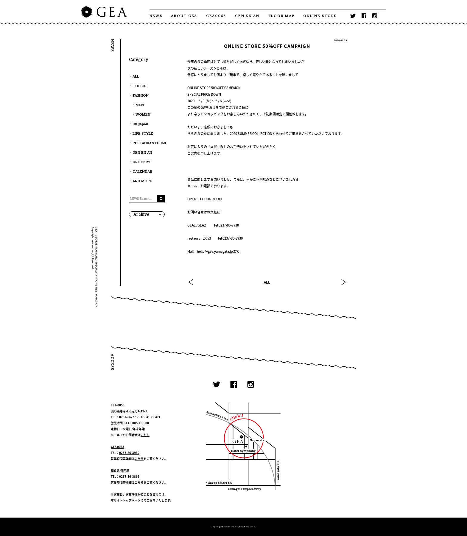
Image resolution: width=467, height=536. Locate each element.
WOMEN (143, 115)
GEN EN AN (247, 16)
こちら (145, 435)
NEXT (343, 282)
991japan (140, 124)
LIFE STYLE (143, 134)
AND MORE (142, 181)
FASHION (141, 96)
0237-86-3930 (129, 452)
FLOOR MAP (281, 16)
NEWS (156, 16)
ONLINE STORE (320, 16)
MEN (140, 105)
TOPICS (139, 86)
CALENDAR (142, 172)
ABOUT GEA (184, 16)
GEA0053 (216, 16)
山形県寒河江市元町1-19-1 (129, 411)
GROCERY (141, 162)
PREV (190, 282)
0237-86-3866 (129, 476)
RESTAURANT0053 (149, 143)
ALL (267, 282)
